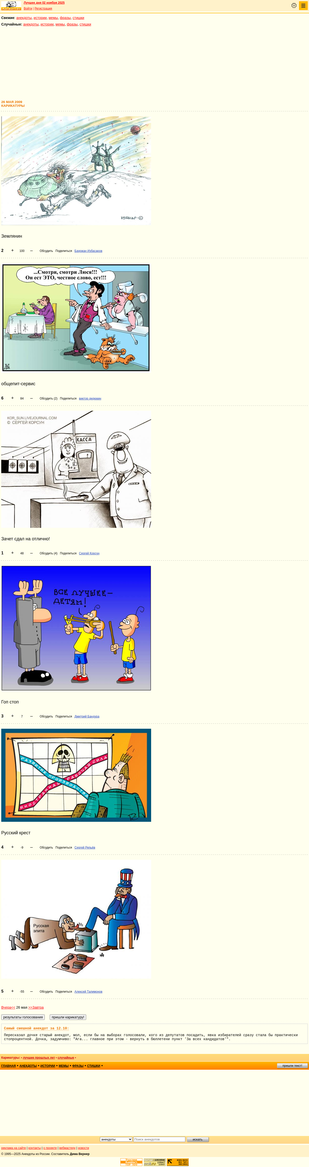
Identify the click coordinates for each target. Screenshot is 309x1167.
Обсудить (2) (48, 398)
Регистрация (43, 8)
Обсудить (46, 251)
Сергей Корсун (89, 553)
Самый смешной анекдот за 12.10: (36, 1028)
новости (83, 1148)
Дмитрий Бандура (86, 716)
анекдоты (24, 18)
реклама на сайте (13, 1148)
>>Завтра (36, 1007)
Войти (28, 8)
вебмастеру (67, 1148)
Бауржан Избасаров (88, 251)
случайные (66, 1057)
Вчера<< (8, 1007)
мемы (53, 18)
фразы (65, 18)
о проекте (50, 1148)
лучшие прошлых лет (39, 1057)
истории (40, 18)
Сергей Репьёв (84, 847)
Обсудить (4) (48, 553)
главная (8, 1066)
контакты (34, 1148)
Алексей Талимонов (88, 991)
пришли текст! (292, 1065)
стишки (78, 18)
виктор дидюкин (90, 398)
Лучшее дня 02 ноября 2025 (44, 3)
